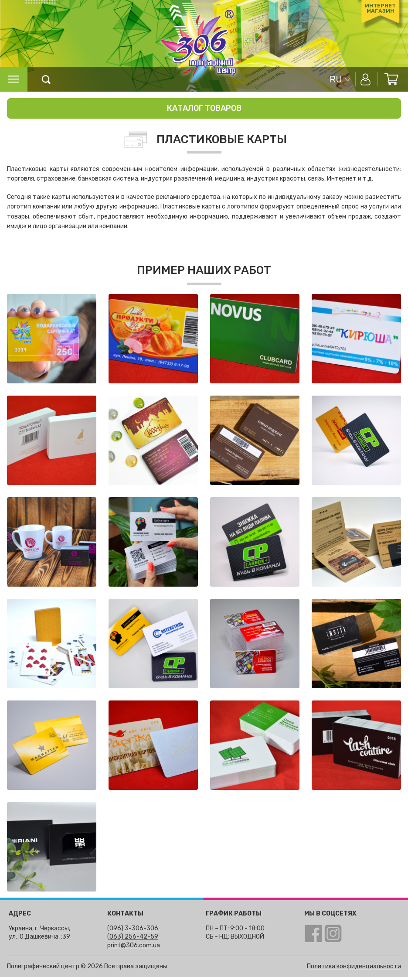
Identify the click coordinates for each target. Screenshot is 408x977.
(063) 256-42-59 (132, 936)
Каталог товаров (204, 108)
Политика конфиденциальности (354, 966)
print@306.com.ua (133, 945)
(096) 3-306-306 (132, 928)
